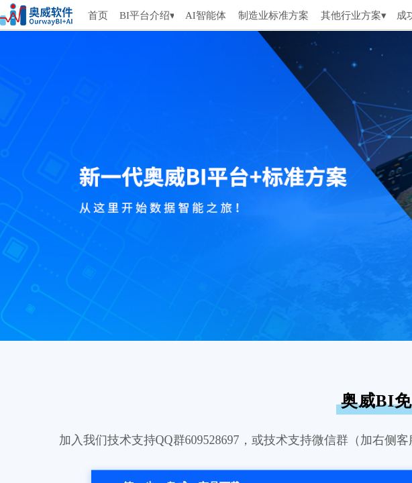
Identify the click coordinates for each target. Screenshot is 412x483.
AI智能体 (205, 15)
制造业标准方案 (273, 15)
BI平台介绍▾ (146, 15)
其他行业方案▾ (354, 15)
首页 (98, 15)
